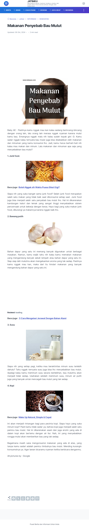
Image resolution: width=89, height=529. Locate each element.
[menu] (6, 3)
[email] (37, 498)
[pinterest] (32, 498)
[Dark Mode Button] (83, 3)
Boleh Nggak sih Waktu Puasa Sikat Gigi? (39, 187)
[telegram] (28, 498)
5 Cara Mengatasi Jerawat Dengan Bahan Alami (42, 318)
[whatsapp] (23, 498)
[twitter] (18, 498)
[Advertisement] (44, 59)
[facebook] (13, 498)
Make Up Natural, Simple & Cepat (35, 417)
